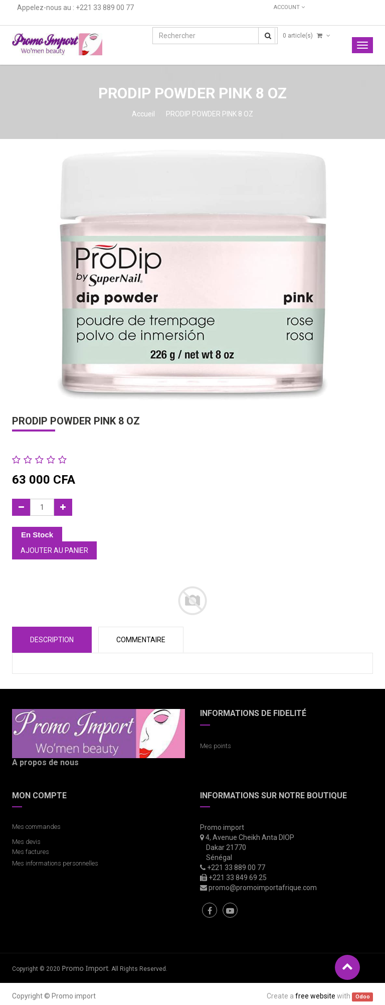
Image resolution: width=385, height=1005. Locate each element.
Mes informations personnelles (56, 863)
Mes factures (30, 851)
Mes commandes (36, 826)
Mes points (215, 746)
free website (315, 996)
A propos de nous (45, 762)
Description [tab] (52, 640)
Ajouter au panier (54, 550)
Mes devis (26, 841)
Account (289, 7)
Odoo (362, 996)
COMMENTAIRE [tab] (140, 640)
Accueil (143, 114)
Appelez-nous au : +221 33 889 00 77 (75, 8)
